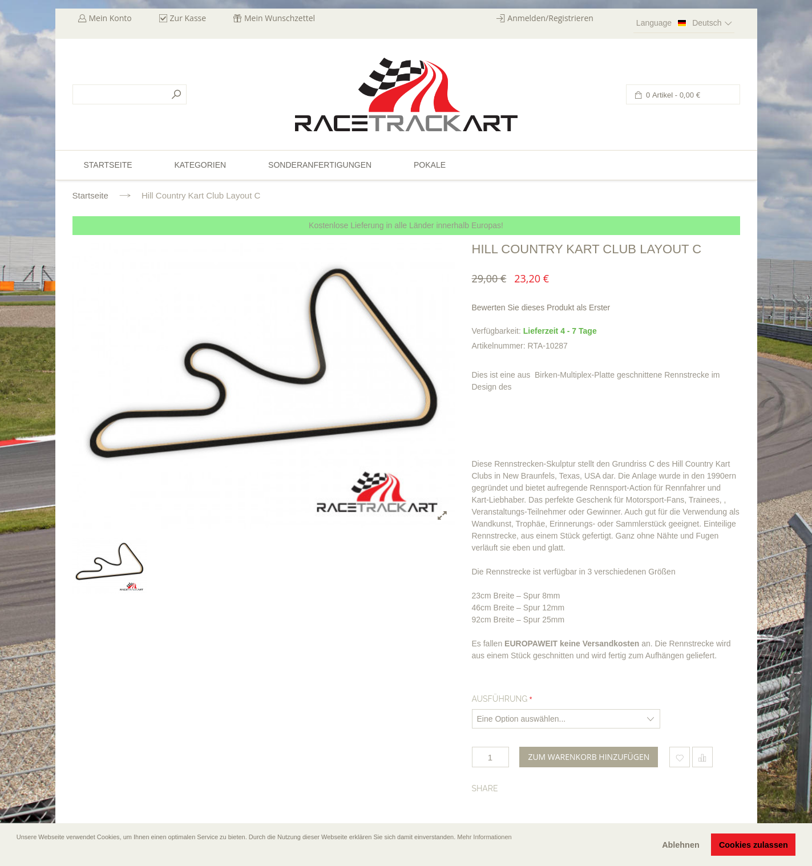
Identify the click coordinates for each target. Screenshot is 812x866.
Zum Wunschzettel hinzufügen (679, 757)
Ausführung (500, 698)
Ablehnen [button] (681, 844)
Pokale (430, 164)
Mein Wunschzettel (279, 18)
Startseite (90, 195)
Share (485, 788)
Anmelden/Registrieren (550, 18)
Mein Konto (110, 18)
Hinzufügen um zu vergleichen (702, 757)
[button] (18, 853)
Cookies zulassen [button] (753, 844)
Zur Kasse (188, 18)
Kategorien (200, 164)
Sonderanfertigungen (319, 164)
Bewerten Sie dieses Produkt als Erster (541, 307)
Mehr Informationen (484, 836)
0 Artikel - (672, 95)
